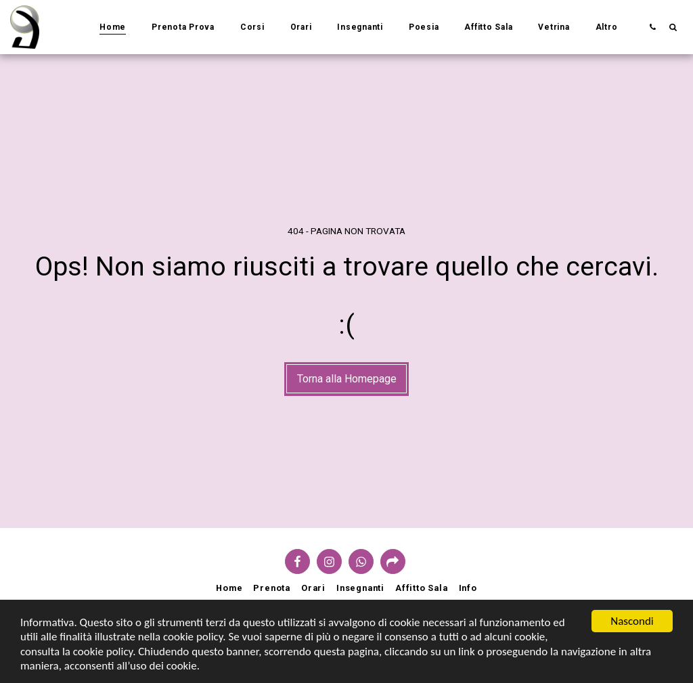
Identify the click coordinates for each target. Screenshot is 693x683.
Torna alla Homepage (347, 378)
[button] (652, 26)
